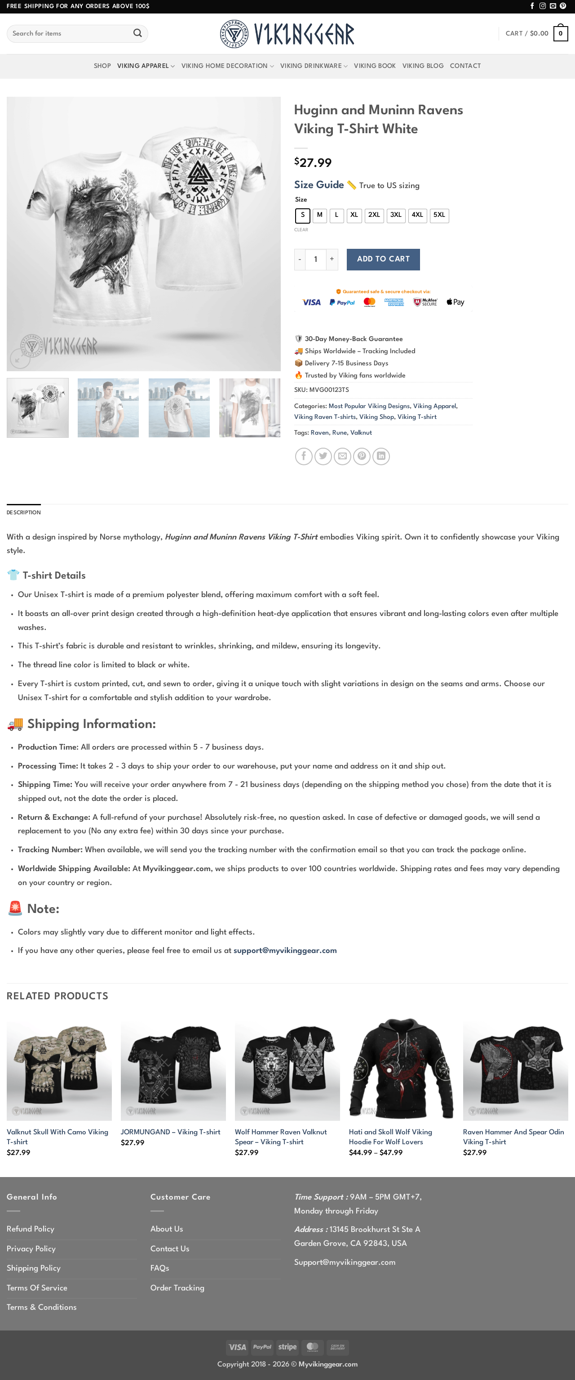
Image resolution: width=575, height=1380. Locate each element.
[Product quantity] (316, 259)
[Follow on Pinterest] (563, 6)
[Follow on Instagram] (543, 6)
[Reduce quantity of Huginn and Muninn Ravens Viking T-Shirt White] (299, 259)
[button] (537, 34)
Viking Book (375, 66)
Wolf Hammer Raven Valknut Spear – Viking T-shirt (281, 1139)
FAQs (159, 1270)
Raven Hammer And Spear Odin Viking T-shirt (513, 1139)
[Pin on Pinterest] (362, 456)
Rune (339, 433)
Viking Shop (376, 417)
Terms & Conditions (42, 1309)
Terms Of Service (37, 1290)
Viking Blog (423, 66)
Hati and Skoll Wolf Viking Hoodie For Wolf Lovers (390, 1139)
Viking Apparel (146, 66)
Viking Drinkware (314, 66)
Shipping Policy (34, 1270)
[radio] (303, 216)
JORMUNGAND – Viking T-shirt (171, 1134)
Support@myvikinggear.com (345, 1264)
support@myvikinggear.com (285, 953)
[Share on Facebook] (304, 456)
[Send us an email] (553, 6)
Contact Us (170, 1250)
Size (301, 200)
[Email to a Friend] (342, 456)
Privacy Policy (31, 1250)
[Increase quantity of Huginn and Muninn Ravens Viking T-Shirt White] (332, 259)
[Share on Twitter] (323, 456)
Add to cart (383, 259)
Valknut (361, 433)
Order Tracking (177, 1290)
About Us (166, 1231)
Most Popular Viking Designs (369, 406)
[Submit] (138, 34)
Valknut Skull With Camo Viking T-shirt (57, 1139)
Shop (102, 66)
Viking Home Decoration (227, 66)
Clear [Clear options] (301, 230)
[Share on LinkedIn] (381, 456)
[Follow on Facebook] (532, 6)
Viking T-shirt (417, 417)
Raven (320, 433)
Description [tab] (28, 514)
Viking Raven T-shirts (325, 417)
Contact (465, 66)
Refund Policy (30, 1231)
